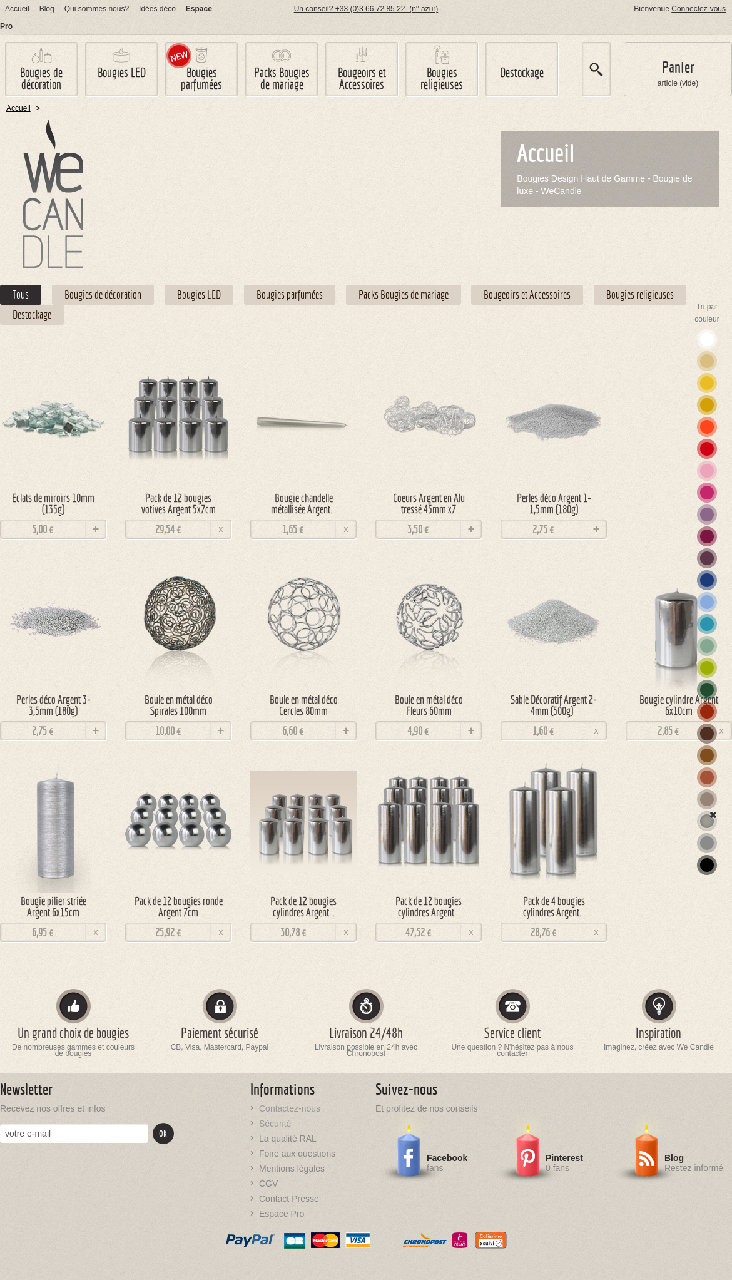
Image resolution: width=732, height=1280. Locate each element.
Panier (678, 67)
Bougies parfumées (201, 78)
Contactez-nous (289, 1108)
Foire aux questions (297, 1154)
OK (163, 1134)
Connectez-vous (698, 8)
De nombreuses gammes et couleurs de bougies (73, 1051)
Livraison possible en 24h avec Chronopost (366, 1051)
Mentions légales (292, 1169)
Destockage (522, 72)
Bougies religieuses (441, 78)
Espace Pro (281, 1214)
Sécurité (275, 1124)
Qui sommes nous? (96, 8)
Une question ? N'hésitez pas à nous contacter (512, 1051)
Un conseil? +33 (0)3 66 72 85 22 (366, 8)
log (46, 8)
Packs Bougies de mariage (282, 78)
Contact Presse (289, 1199)
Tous (21, 294)
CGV (268, 1184)
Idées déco (157, 8)
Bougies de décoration (41, 78)
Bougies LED (122, 72)
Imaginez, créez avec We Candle (659, 1047)
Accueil (17, 8)
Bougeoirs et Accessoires (362, 78)
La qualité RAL (288, 1139)
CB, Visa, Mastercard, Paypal (220, 1047)
